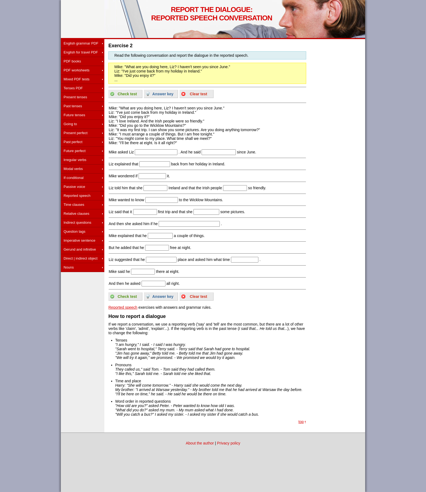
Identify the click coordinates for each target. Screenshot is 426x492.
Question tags (74, 231)
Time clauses (74, 205)
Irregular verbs (75, 160)
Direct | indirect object (81, 258)
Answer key (163, 94)
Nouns (69, 267)
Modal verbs (73, 169)
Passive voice (74, 187)
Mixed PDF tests (76, 79)
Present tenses (75, 97)
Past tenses (73, 106)
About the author (200, 443)
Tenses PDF (73, 88)
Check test (127, 94)
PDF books (72, 61)
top (301, 422)
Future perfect (75, 151)
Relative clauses (76, 214)
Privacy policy (228, 443)
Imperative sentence (79, 240)
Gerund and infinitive (80, 249)
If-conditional (74, 178)
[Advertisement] (82, 311)
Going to (70, 124)
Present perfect (75, 133)
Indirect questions (77, 222)
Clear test (198, 94)
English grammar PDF (81, 43)
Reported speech (77, 196)
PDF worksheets (76, 70)
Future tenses (74, 115)
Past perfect (73, 142)
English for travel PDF (81, 52)
